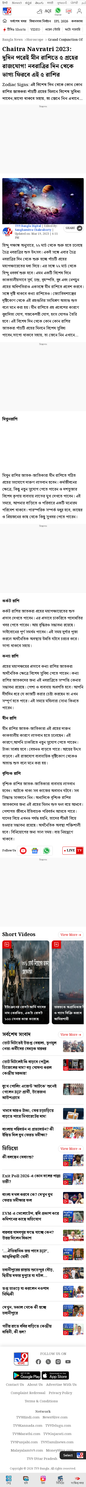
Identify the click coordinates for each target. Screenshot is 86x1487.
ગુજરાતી (62, 3)
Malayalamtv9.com (27, 1450)
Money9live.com (59, 1450)
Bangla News (12, 39)
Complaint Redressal (28, 1393)
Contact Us (15, 1385)
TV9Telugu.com (58, 1426)
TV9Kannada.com (27, 1426)
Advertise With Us (61, 1385)
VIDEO (35, 29)
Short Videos (18, 935)
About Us (35, 1385)
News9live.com (55, 1417)
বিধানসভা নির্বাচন (40, 21)
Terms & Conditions (41, 1401)
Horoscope (34, 39)
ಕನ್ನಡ (28, 3)
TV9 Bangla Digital (28, 226)
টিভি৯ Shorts (16, 29)
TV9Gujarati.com (57, 1434)
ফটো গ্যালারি (72, 29)
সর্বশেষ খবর (18, 21)
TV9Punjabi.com (24, 1442)
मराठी (50, 3)
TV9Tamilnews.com (57, 1442)
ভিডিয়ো (10, 1149)
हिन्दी (5, 3)
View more (71, 934)
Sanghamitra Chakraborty (33, 230)
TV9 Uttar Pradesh (42, 1459)
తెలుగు (39, 3)
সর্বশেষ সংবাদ (16, 1034)
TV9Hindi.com (28, 1417)
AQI (48, 11)
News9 (17, 3)
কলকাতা (77, 21)
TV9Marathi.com (26, 1434)
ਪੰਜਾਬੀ (74, 3)
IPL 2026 (61, 21)
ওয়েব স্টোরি (52, 29)
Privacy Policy (60, 1393)
